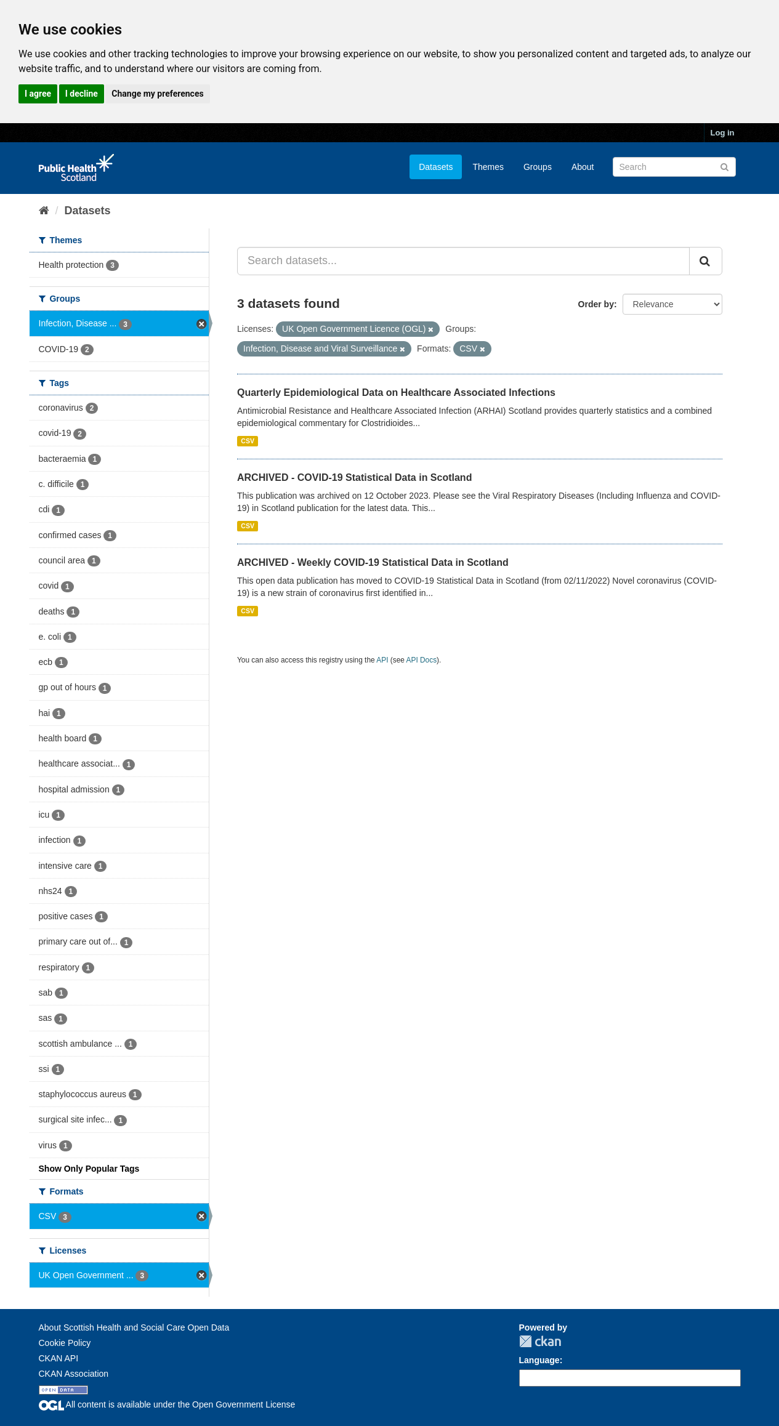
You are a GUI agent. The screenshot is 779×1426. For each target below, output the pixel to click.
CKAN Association (74, 1374)
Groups (537, 167)
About (582, 167)
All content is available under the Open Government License (167, 1404)
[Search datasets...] (463, 261)
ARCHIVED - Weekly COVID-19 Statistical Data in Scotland (373, 562)
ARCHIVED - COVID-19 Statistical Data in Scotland (354, 477)
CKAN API (59, 1358)
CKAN (540, 1341)
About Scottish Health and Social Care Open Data (134, 1327)
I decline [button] (81, 94)
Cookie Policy (65, 1343)
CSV (247, 441)
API (382, 660)
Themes (488, 167)
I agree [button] (38, 94)
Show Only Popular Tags (89, 1169)
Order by (596, 304)
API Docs (421, 660)
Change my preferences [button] (157, 94)
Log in (723, 132)
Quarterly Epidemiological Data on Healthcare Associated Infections (396, 392)
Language (539, 1360)
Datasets (436, 167)
